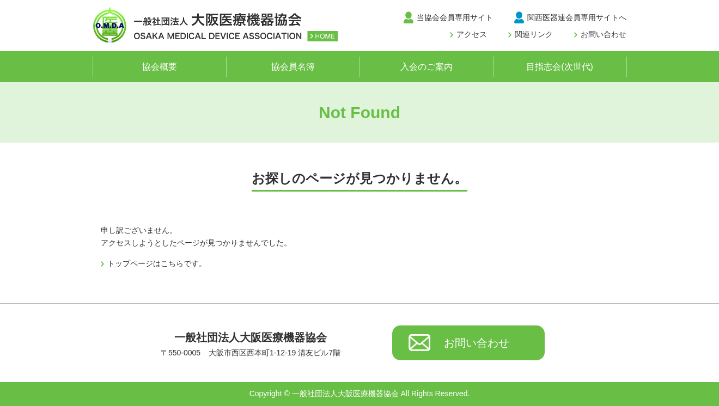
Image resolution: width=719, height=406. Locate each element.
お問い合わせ (603, 34)
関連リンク (534, 34)
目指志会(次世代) (559, 66)
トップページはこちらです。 (156, 263)
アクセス (471, 34)
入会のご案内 (426, 66)
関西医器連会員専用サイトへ (576, 17)
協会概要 (159, 66)
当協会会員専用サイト (455, 17)
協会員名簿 (293, 66)
